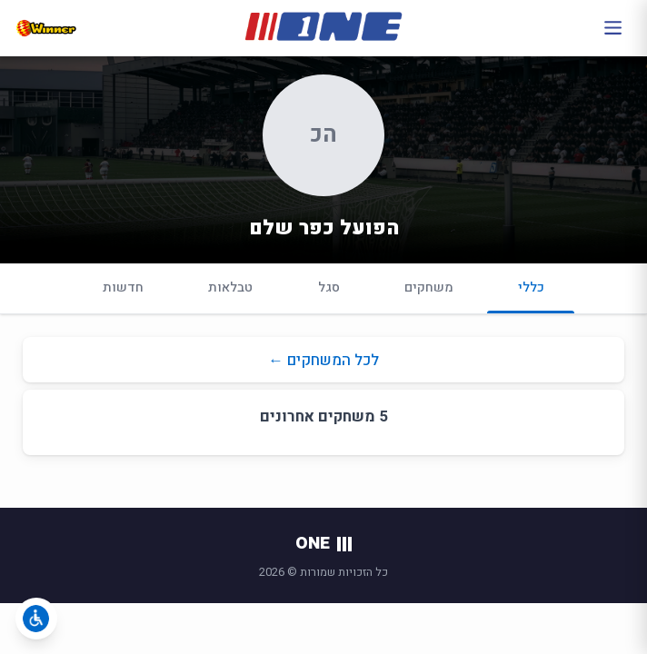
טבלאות (230, 287)
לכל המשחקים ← (323, 360)
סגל (329, 287)
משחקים (428, 287)
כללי (530, 295)
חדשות (123, 287)
